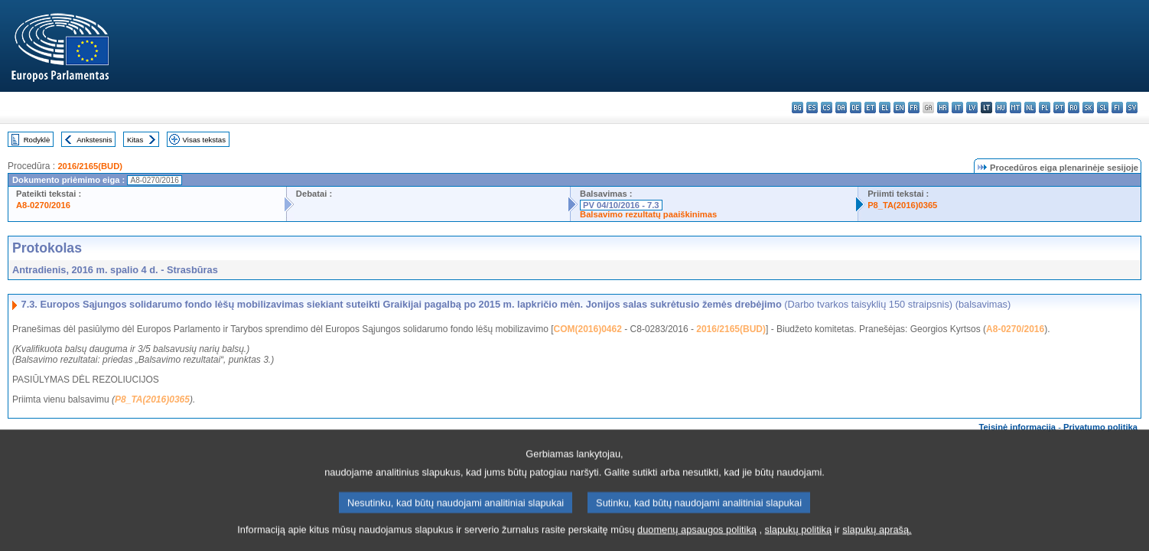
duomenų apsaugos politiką (697, 537)
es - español (812, 107)
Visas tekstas (204, 139)
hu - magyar (1001, 107)
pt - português (1059, 107)
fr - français (914, 107)
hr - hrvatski (943, 107)
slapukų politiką (798, 537)
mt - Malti (1015, 107)
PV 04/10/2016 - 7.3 (621, 205)
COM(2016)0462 (587, 329)
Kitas (135, 139)
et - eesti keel (870, 107)
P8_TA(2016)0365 (902, 205)
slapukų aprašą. (876, 537)
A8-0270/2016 (43, 205)
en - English (899, 107)
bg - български (797, 107)
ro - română (1073, 107)
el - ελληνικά (884, 107)
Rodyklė (37, 139)
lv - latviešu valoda (972, 107)
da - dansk (841, 107)
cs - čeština (826, 107)
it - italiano (957, 107)
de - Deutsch (855, 107)
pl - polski (1044, 107)
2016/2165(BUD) (89, 166)
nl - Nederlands (1030, 107)
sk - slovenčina (1088, 107)
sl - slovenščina (1102, 107)
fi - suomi (1117, 107)
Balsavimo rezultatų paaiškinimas (648, 214)
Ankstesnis (94, 139)
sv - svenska (1132, 107)
